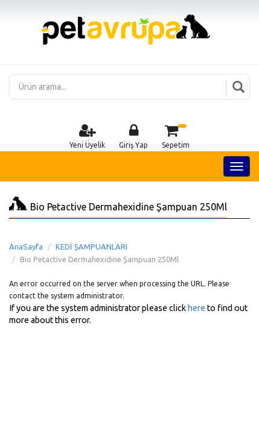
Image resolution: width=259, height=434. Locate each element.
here (196, 308)
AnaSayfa (26, 246)
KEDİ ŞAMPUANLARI (91, 246)
